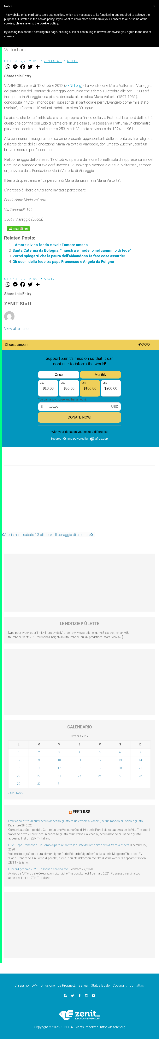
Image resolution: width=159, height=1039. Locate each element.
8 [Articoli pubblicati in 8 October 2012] (18, 760)
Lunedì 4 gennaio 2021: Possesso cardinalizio (38, 869)
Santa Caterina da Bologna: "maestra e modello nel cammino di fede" (71, 250)
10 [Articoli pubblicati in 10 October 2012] (59, 760)
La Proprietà (67, 985)
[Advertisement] (79, 501)
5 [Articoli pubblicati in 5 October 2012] (100, 752)
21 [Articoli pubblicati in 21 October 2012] (140, 768)
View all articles (16, 328)
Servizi (83, 985)
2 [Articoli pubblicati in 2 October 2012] (39, 752)
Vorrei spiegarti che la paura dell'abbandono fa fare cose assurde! (68, 256)
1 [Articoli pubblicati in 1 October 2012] (18, 752)
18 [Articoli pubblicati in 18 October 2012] (79, 768)
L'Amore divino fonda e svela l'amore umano (50, 245)
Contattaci (137, 985)
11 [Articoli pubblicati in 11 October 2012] (79, 760)
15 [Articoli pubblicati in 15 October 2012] (18, 768)
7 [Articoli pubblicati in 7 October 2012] (140, 752)
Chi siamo (21, 985)
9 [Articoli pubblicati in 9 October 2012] (39, 760)
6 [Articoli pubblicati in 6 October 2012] (120, 752)
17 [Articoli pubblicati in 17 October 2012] (59, 768)
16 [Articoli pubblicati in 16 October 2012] (39, 768)
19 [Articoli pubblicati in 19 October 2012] (99, 768)
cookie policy (49, 23)
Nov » (19, 793)
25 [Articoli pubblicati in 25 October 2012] (79, 776)
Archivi (72, 61)
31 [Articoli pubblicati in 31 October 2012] (59, 783)
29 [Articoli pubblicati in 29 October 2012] (18, 783)
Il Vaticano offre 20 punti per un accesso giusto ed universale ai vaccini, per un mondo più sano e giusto (75, 820)
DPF (35, 985)
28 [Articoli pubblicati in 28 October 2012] (140, 776)
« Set (11, 793)
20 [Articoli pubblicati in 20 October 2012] (120, 768)
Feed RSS (81, 811)
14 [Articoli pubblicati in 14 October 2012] (140, 760)
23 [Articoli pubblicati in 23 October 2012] (39, 776)
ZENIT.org (73, 85)
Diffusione (48, 985)
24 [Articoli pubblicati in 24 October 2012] (59, 776)
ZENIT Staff (53, 61)
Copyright (119, 985)
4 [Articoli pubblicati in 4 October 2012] (79, 752)
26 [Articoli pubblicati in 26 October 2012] (99, 776)
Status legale (100, 985)
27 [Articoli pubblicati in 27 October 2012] (120, 776)
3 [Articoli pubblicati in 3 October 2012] (59, 752)
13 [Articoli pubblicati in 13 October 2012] (120, 760)
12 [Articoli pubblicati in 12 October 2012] (99, 760)
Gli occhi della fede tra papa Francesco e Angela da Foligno (63, 261)
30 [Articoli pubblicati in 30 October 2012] (39, 783)
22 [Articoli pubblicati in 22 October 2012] (18, 776)
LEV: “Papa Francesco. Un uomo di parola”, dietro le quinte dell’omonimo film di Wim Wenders (68, 845)
